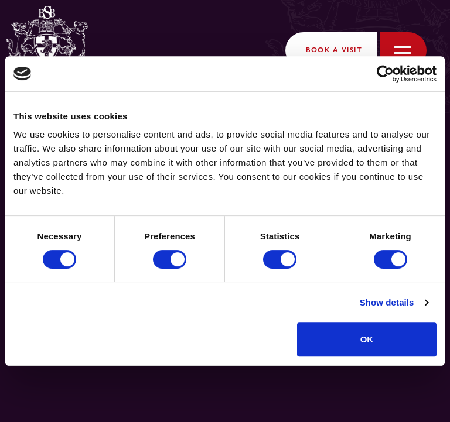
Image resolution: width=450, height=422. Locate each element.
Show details (387, 302)
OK (367, 339)
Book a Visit (334, 50)
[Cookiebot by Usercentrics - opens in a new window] (385, 74)
